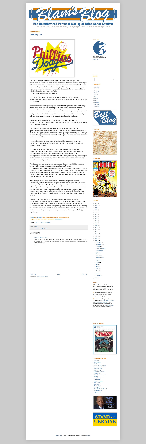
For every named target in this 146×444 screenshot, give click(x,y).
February (98, 275)
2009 (96, 240)
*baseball (36, 228)
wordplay (96, 106)
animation (96, 87)
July (97, 264)
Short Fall (47, 222)
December (99, 242)
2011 (96, 236)
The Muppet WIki (109, 305)
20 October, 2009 (42, 237)
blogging (96, 91)
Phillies (32, 217)
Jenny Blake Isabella (99, 378)
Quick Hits (98, 253)
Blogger (88, 435)
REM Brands (99, 255)
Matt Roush (96, 384)
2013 (96, 231)
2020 (96, 216)
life (95, 96)
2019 (96, 218)
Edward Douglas (98, 368)
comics (96, 94)
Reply (35, 245)
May (97, 268)
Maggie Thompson (98, 381)
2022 (96, 212)
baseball (96, 89)
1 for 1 (36, 222)
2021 (96, 214)
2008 (96, 278)
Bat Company (99, 250)
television (96, 102)
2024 (96, 207)
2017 (96, 223)
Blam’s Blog (97, 285)
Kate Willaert (97, 379)
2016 (96, 225)
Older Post (84, 274)
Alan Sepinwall (97, 362)
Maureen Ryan (97, 385)
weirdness (96, 104)
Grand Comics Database (108, 300)
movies (96, 98)
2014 (96, 229)
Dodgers (39, 217)
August (98, 262)
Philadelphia (41, 228)
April (97, 271)
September (99, 260)
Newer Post (33, 274)
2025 (96, 205)
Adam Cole (96, 360)
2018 (96, 220)
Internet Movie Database (101, 302)
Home (58, 274)
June (97, 266)
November (99, 244)
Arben (35, 237)
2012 (96, 234)
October (98, 246)
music (95, 100)
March (98, 273)
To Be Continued (100, 257)
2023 (96, 210)
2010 (96, 238)
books (95, 92)
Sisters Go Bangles (100, 248)
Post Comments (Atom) (42, 276)
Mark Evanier (97, 382)
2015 (96, 227)
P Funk (42, 222)
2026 (96, 203)
